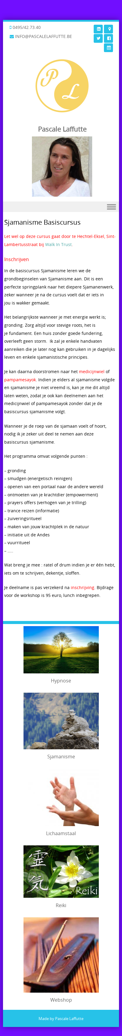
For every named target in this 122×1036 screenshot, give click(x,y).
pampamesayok (20, 379)
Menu (61, 206)
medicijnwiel (92, 371)
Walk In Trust (58, 244)
